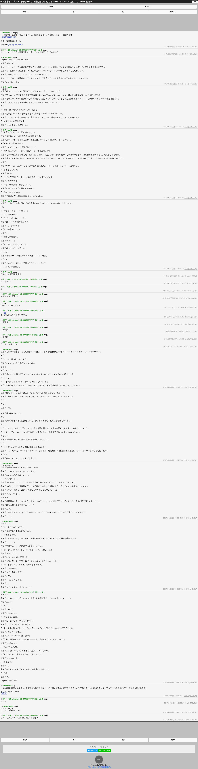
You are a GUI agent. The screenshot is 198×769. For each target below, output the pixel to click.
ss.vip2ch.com (15, 45)
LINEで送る (106, 750)
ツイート (93, 750)
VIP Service (103, 765)
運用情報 (100, 767)
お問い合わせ (91, 767)
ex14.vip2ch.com (9, 37)
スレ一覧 (50, 6)
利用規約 (108, 767)
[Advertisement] (98, 22)
